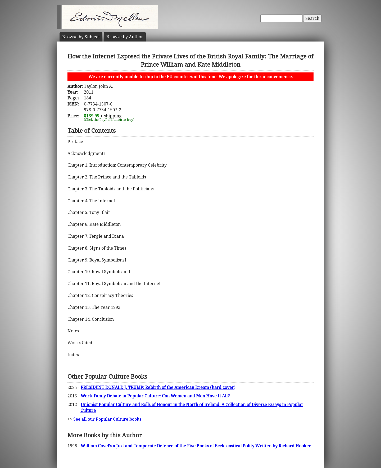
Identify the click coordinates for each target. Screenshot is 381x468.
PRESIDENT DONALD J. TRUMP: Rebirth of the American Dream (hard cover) (158, 387)
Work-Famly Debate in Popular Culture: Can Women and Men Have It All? (155, 396)
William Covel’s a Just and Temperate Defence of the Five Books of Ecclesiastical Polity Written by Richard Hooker (196, 446)
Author (124, 37)
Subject (81, 37)
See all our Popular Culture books (107, 419)
